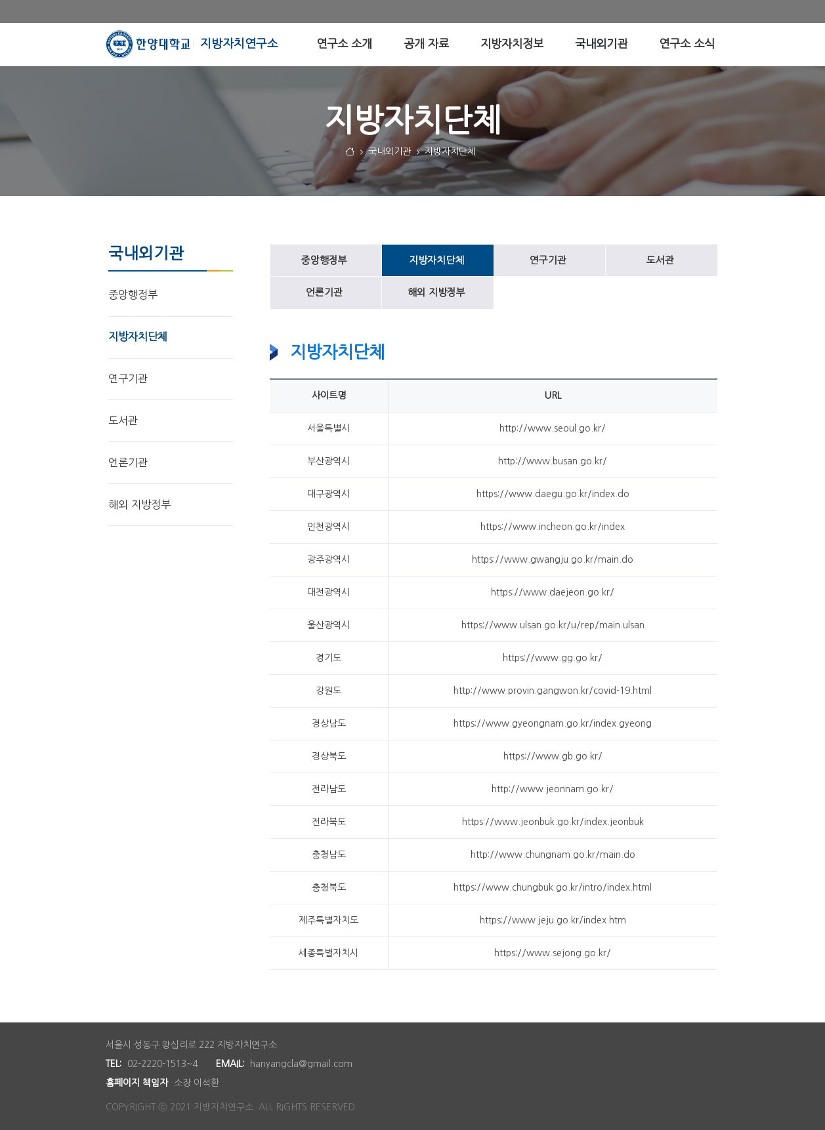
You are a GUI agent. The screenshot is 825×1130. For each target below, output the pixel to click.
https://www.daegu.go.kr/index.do (552, 493)
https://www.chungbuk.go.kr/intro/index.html (553, 887)
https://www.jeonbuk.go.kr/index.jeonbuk (553, 821)
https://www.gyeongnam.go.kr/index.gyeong (553, 723)
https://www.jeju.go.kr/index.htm (553, 920)
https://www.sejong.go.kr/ (552, 953)
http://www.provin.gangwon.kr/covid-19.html (553, 690)
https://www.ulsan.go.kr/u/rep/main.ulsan (553, 625)
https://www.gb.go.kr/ (553, 756)
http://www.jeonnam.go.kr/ (553, 789)
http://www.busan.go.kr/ (552, 461)
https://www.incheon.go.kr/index (552, 526)
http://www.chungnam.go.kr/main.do (553, 854)
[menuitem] (344, 44)
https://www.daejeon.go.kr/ (552, 592)
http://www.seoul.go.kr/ (552, 428)
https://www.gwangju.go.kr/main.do (552, 559)
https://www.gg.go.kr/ (553, 657)
